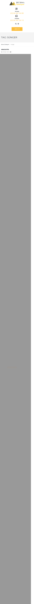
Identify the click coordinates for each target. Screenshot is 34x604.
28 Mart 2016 (5, 52)
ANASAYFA (5, 49)
